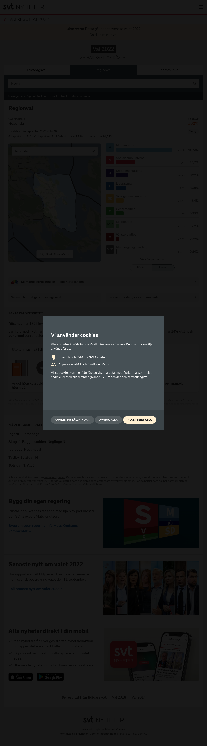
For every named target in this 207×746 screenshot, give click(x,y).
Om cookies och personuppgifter (124, 377)
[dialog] (103, 373)
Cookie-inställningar (72, 419)
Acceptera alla (140, 419)
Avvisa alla (108, 419)
